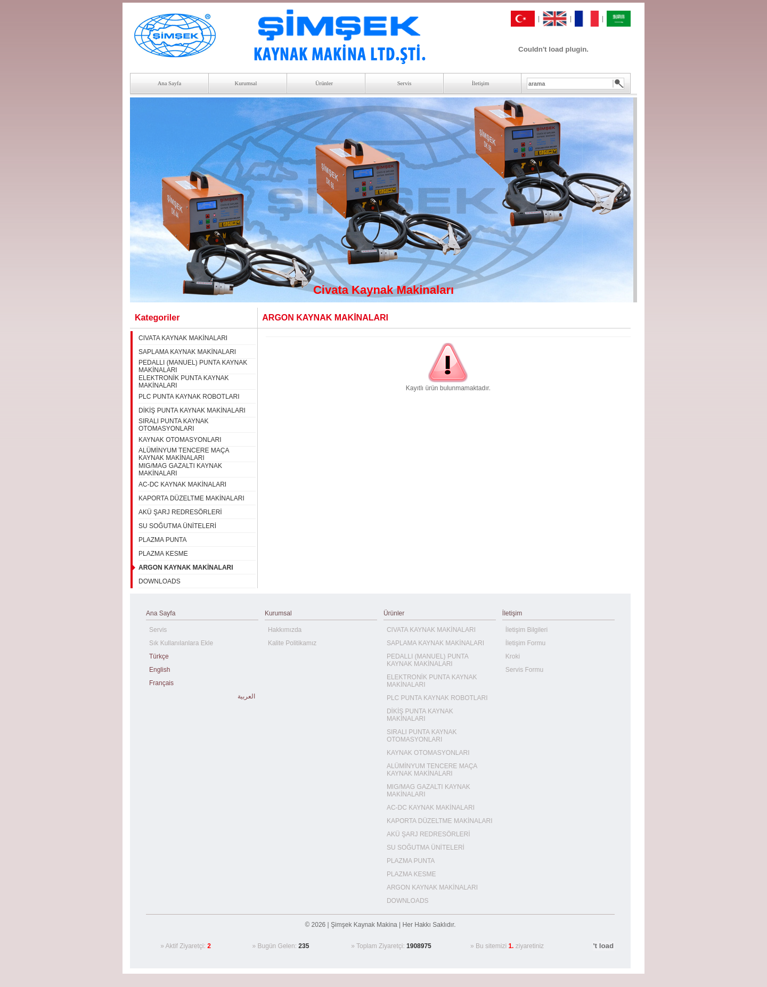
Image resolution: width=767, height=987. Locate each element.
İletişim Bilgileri (526, 630)
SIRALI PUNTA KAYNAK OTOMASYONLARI (173, 424)
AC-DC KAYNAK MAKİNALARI (182, 484)
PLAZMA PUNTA (162, 540)
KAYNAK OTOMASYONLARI (180, 439)
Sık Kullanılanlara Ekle (181, 643)
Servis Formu (524, 669)
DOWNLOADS (159, 581)
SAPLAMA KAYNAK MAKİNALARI (187, 352)
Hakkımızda (284, 630)
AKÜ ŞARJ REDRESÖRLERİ (180, 512)
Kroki (512, 656)
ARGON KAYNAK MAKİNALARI (432, 887)
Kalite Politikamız (292, 643)
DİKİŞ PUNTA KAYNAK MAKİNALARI (192, 410)
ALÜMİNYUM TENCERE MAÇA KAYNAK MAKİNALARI (183, 454)
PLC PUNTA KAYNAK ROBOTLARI (189, 396)
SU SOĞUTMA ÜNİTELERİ (177, 526)
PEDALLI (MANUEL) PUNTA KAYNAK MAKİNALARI (427, 660)
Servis (158, 630)
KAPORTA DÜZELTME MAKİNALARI (191, 498)
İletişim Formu (525, 643)
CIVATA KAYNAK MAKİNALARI (182, 338)
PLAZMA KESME (163, 553)
